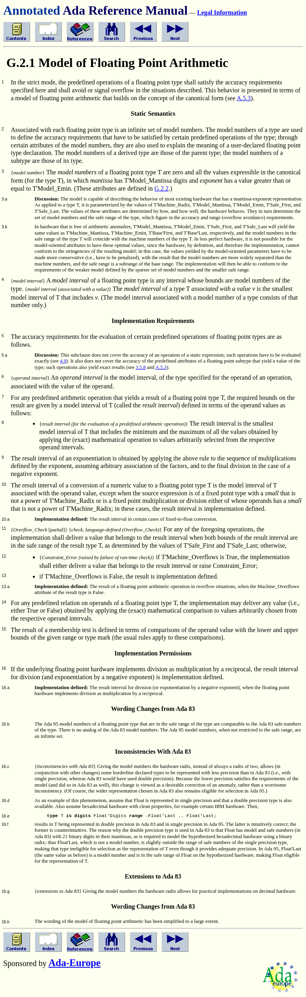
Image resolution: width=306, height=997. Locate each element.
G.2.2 (161, 188)
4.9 (63, 361)
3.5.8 (141, 367)
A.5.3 (244, 98)
